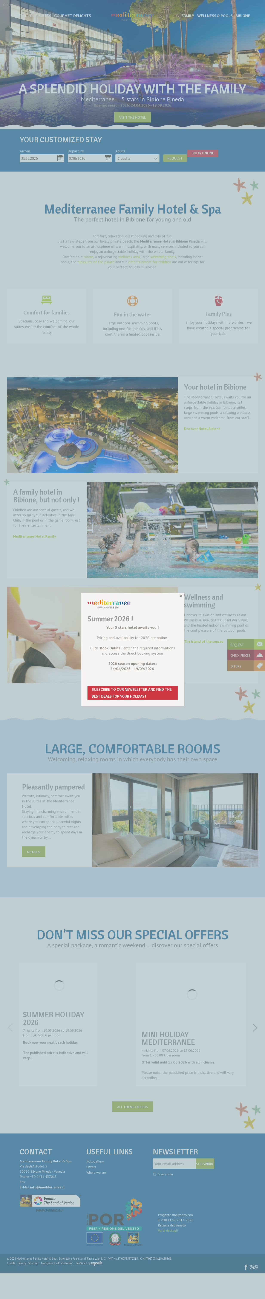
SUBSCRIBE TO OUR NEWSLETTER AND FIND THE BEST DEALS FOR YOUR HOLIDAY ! (132, 692)
